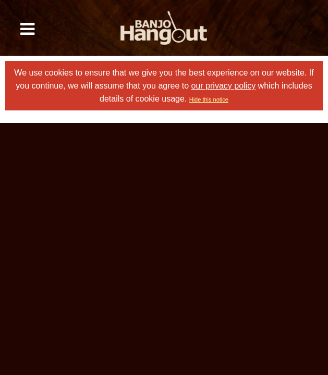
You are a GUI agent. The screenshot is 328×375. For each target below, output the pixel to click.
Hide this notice (208, 99)
